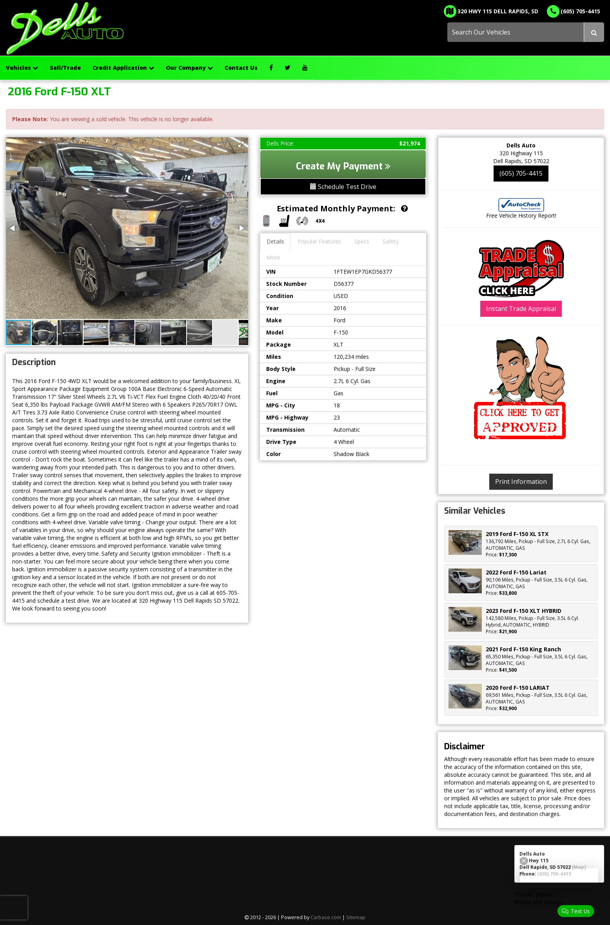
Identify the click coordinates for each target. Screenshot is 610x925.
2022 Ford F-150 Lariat (516, 572)
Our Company (189, 67)
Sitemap (355, 917)
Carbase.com (325, 917)
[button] (241, 144)
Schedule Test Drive (343, 186)
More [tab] (273, 257)
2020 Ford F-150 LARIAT (518, 687)
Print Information (521, 481)
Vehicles (22, 67)
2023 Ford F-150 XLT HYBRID (523, 610)
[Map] (579, 867)
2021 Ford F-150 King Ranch (523, 649)
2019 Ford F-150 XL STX (517, 534)
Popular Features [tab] (319, 241)
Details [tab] (275, 241)
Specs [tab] (361, 241)
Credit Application (123, 67)
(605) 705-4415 (521, 173)
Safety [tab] (391, 241)
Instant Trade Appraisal (521, 308)
